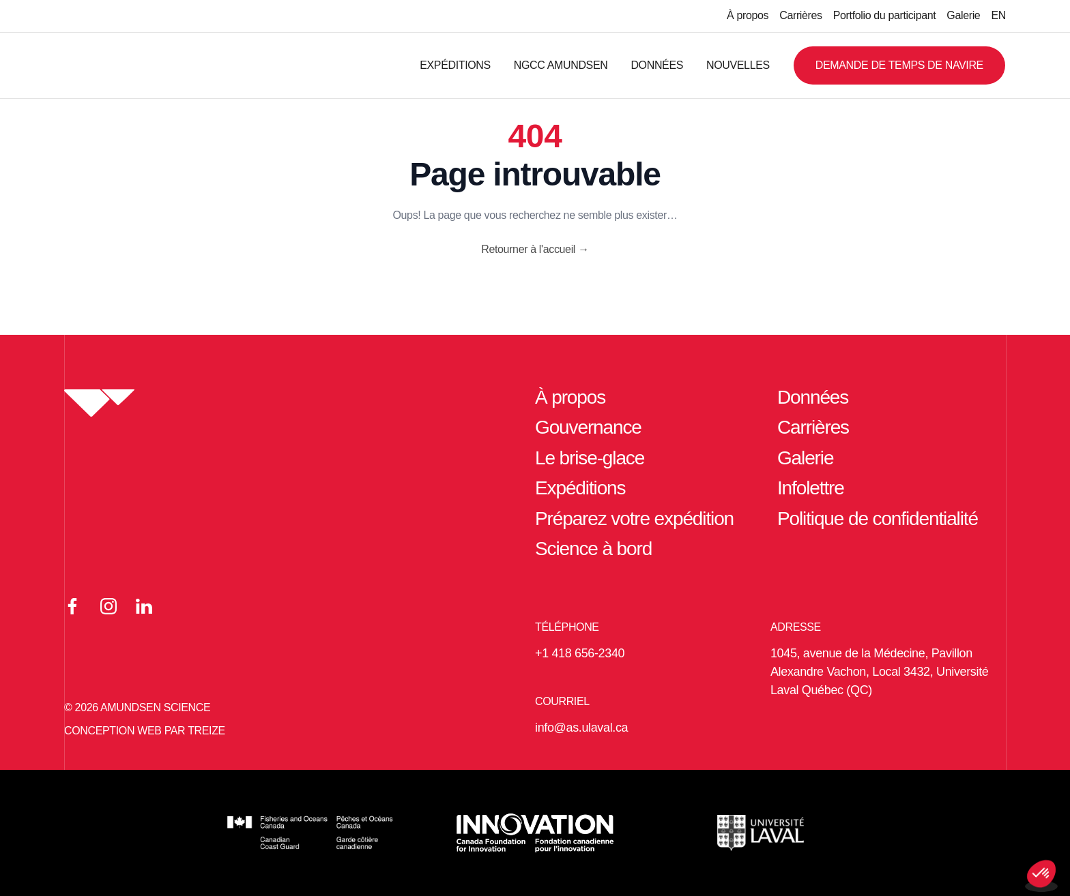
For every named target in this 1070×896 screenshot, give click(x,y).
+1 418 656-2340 (579, 653)
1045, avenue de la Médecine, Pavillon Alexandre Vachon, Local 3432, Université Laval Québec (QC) (879, 671)
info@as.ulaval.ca (581, 727)
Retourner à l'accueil (535, 249)
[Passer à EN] (998, 16)
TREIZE (206, 730)
